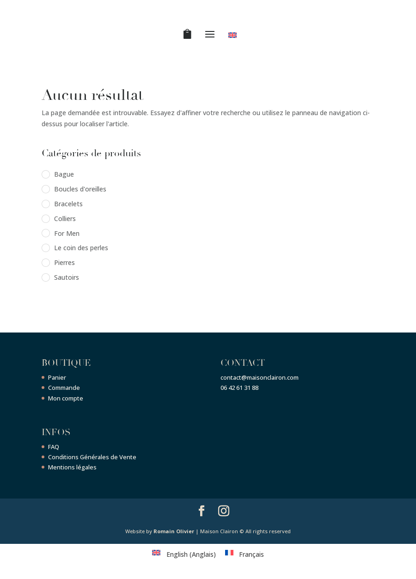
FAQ (53, 447)
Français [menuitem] (251, 554)
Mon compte (65, 398)
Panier (57, 377)
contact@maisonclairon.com (259, 377)
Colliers (65, 218)
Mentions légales (72, 467)
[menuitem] (234, 37)
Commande (64, 387)
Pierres (64, 262)
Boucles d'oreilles (80, 189)
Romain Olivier (173, 531)
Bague (64, 174)
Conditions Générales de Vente (92, 457)
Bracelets (68, 203)
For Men (67, 233)
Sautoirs (66, 277)
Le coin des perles (81, 247)
